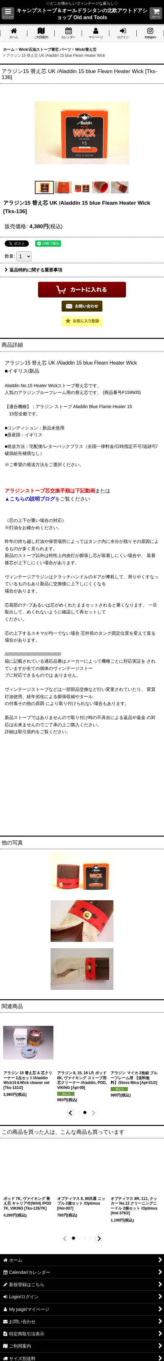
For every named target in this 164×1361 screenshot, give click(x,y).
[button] (8, 13)
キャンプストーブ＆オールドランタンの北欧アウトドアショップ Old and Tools (82, 14)
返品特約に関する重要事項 (33, 269)
